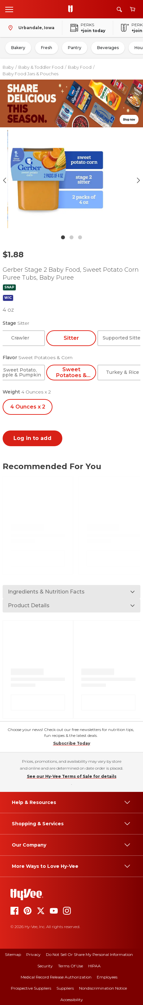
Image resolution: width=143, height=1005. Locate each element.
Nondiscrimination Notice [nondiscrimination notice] (103, 988)
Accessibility (71, 999)
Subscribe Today (71, 743)
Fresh (46, 47)
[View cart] (132, 9)
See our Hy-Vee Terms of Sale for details (71, 776)
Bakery (18, 47)
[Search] (119, 9)
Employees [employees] (107, 977)
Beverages (108, 47)
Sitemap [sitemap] (13, 954)
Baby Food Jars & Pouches (30, 73)
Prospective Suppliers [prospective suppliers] (31, 988)
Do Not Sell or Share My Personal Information (89, 954)
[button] (71, 180)
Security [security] (45, 965)
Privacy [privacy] (33, 954)
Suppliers (65, 988)
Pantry (74, 47)
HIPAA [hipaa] (94, 965)
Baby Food (80, 67)
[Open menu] (9, 9)
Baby (8, 67)
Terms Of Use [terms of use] (70, 965)
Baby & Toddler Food (40, 67)
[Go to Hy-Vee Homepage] (72, 9)
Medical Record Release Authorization (56, 977)
